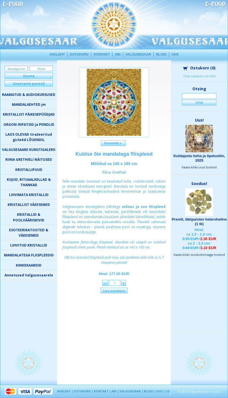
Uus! (199, 120)
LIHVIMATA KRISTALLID (29, 194)
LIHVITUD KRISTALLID (28, 245)
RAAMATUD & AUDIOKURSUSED (28, 94)
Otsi (199, 102)
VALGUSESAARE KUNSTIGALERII (28, 149)
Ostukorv (199, 68)
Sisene (29, 76)
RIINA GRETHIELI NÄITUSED (28, 159)
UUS (175, 54)
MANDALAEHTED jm (29, 104)
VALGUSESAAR (138, 54)
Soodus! (199, 183)
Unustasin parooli (29, 83)
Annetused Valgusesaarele (29, 275)
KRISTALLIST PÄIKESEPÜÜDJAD (29, 114)
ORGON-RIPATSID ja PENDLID (28, 124)
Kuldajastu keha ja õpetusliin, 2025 (199, 158)
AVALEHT (57, 54)
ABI (118, 54)
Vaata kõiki (199, 167)
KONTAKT (102, 54)
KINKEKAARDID (29, 265)
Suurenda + (113, 143)
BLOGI (161, 54)
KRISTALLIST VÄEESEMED (29, 204)
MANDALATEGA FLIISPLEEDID (29, 255)
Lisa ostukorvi (114, 291)
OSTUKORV (79, 54)
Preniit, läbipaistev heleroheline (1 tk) (199, 221)
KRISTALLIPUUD (28, 169)
